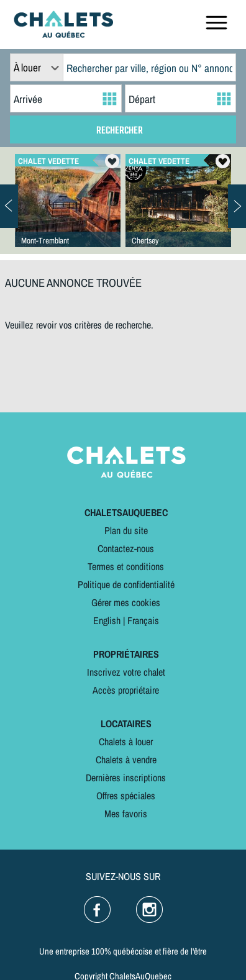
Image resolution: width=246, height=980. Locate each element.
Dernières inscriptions (126, 777)
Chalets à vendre (126, 759)
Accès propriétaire (126, 690)
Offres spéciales (125, 795)
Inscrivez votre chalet (126, 672)
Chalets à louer (126, 741)
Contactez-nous (126, 548)
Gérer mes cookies (125, 602)
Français (143, 620)
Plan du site (126, 530)
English (107, 620)
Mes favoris (125, 813)
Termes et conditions (126, 566)
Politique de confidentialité (126, 584)
